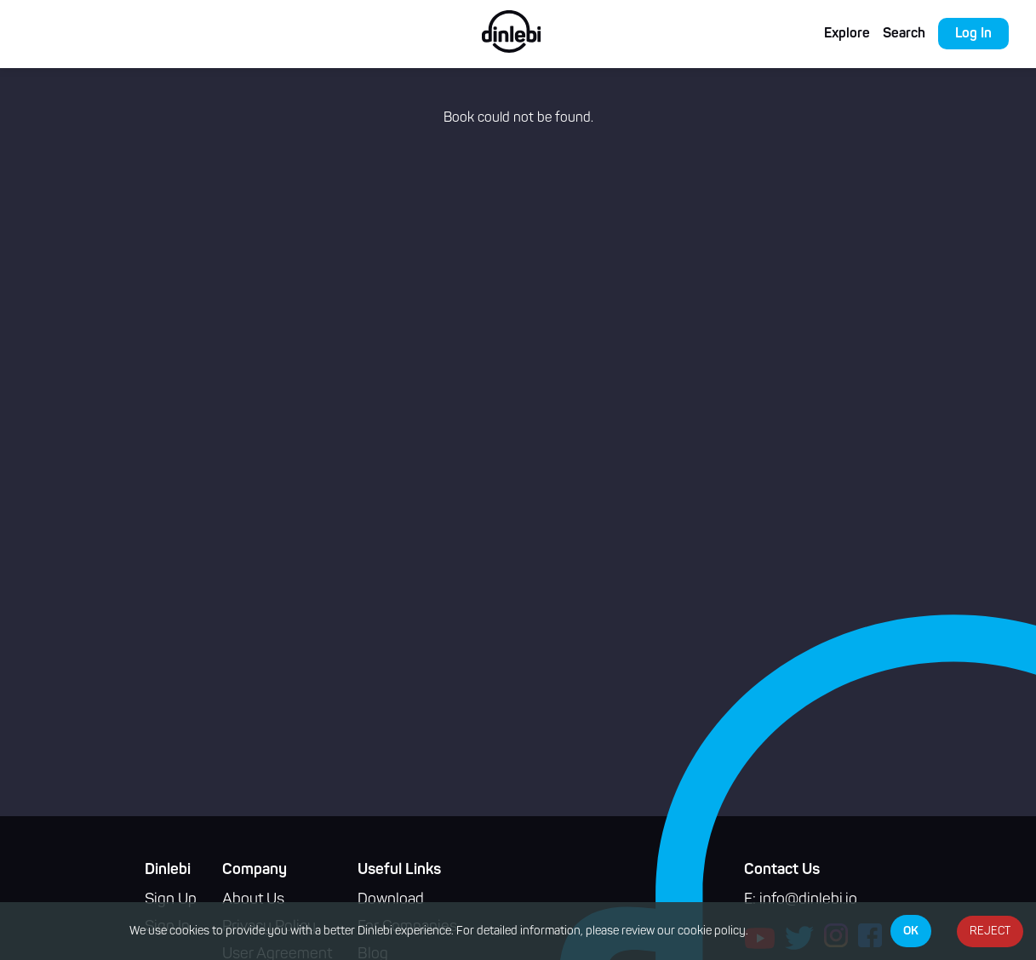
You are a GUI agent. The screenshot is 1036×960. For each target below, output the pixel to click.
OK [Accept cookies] (911, 931)
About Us (253, 900)
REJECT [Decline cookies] (990, 931)
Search (904, 34)
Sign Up (171, 900)
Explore (847, 34)
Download (391, 900)
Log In (973, 34)
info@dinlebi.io (808, 900)
